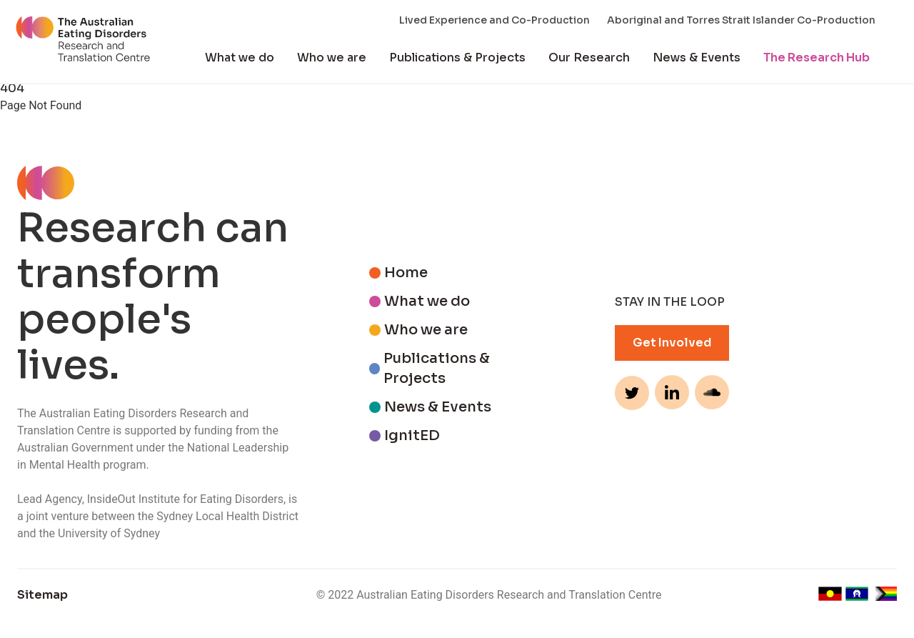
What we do (239, 57)
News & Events (696, 57)
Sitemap (42, 594)
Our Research (589, 57)
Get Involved (672, 342)
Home (406, 272)
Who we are (331, 57)
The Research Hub (816, 57)
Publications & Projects (457, 57)
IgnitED (412, 435)
